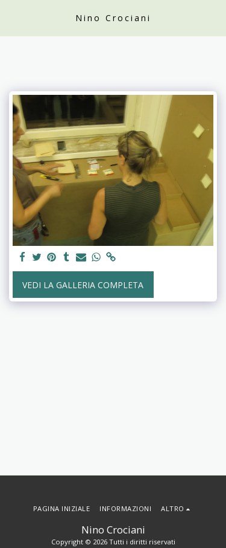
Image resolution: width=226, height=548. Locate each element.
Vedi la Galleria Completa (82, 285)
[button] (13, 17)
